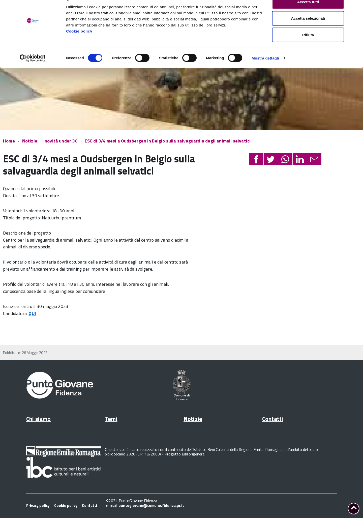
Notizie (29, 140)
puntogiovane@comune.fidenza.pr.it (151, 505)
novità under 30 (61, 140)
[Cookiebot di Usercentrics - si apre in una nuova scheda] (33, 69)
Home (9, 140)
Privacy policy (38, 505)
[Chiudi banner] (355, 8)
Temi (111, 418)
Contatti (272, 418)
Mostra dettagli (265, 69)
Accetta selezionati (308, 30)
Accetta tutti (308, 13)
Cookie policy (79, 42)
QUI (32, 313)
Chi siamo (38, 418)
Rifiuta (308, 46)
